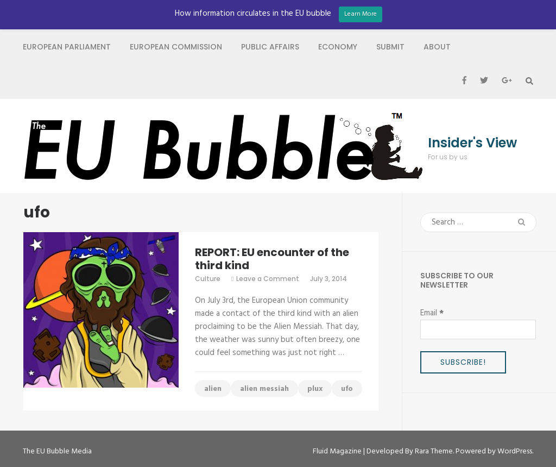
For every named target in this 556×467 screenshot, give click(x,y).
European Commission (176, 46)
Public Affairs (270, 46)
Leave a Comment (267, 278)
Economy (337, 46)
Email (432, 313)
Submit (390, 46)
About (437, 46)
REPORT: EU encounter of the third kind (272, 259)
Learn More (360, 14)
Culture (207, 278)
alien (213, 389)
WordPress (514, 451)
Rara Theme (434, 451)
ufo (347, 389)
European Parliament (67, 46)
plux (315, 389)
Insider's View (472, 143)
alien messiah (264, 389)
